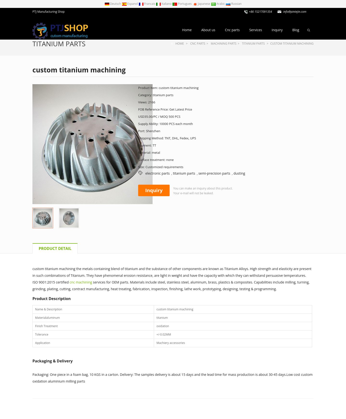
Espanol (130, 4)
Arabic (218, 4)
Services (255, 30)
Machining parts (223, 43)
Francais (147, 4)
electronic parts (157, 173)
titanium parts (59, 43)
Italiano (164, 4)
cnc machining (81, 282)
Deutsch (113, 4)
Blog (295, 30)
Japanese (201, 4)
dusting (239, 173)
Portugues (182, 4)
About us (208, 30)
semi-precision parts (214, 173)
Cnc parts (232, 30)
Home (187, 30)
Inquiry (277, 30)
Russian (233, 4)
